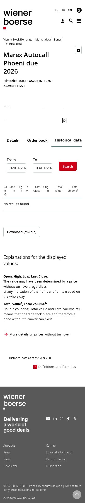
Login (62, 21)
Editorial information (59, 452)
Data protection (56, 459)
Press (7, 452)
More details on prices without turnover (40, 334)
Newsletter (10, 466)
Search (68, 166)
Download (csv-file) (21, 232)
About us (9, 445)
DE (57, 10)
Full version (53, 466)
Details (13, 140)
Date (5, 189)
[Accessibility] (79, 10)
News (6, 459)
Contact (51, 445)
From (11, 159)
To (35, 159)
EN (70, 10)
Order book (37, 140)
